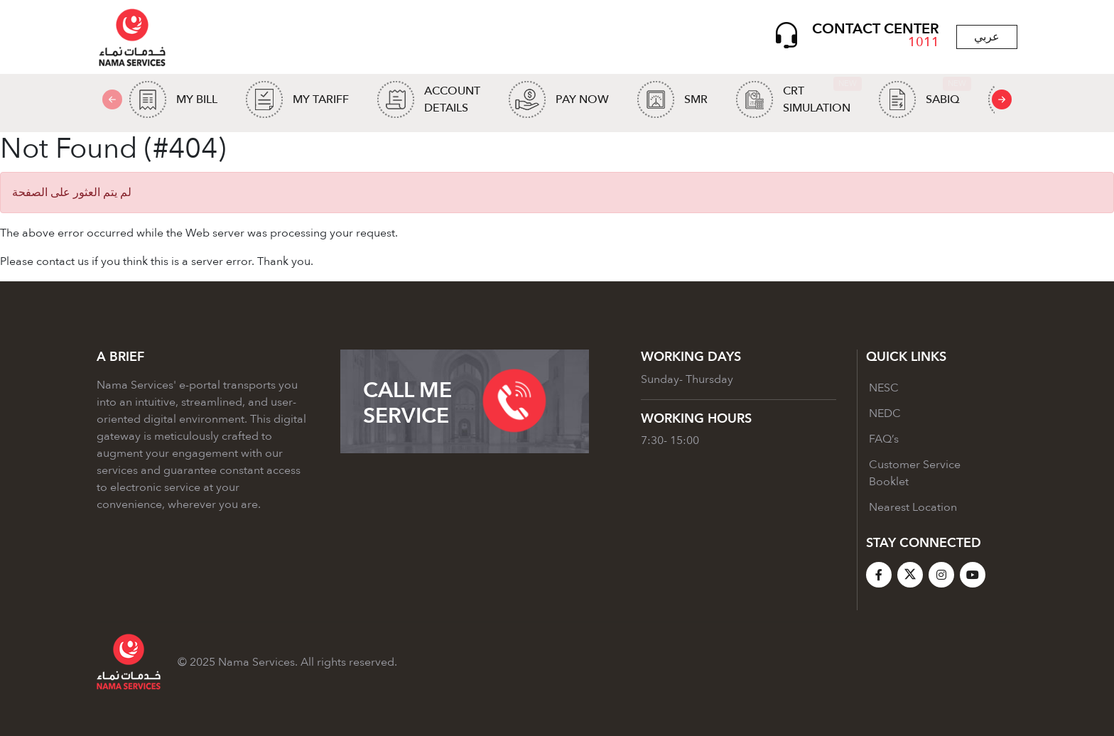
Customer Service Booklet (915, 473)
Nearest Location (913, 507)
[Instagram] (941, 575)
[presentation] (1002, 99)
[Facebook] (879, 575)
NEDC (885, 413)
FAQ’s (884, 439)
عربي (987, 37)
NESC (884, 388)
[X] (910, 575)
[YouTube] (972, 575)
